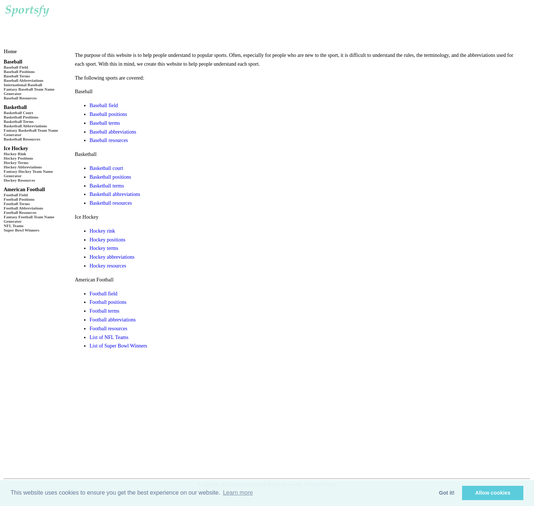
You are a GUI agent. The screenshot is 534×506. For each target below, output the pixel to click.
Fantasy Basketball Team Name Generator (31, 132)
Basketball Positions (21, 117)
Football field (103, 293)
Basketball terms (107, 186)
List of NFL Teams (109, 337)
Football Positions (19, 199)
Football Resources (20, 212)
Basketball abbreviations (115, 194)
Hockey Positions (18, 158)
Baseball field (104, 105)
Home (10, 51)
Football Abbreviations (23, 208)
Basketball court (106, 168)
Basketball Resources (22, 139)
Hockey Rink (15, 154)
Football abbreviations (113, 320)
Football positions (108, 302)
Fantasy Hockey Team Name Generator (28, 173)
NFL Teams (13, 225)
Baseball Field (16, 67)
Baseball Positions (19, 71)
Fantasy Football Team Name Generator (29, 219)
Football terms (104, 311)
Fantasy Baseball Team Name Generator (29, 91)
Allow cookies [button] (493, 493)
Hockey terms (104, 248)
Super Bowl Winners (21, 230)
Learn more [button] (238, 492)
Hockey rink (102, 231)
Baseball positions (108, 114)
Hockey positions (108, 240)
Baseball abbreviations (113, 132)
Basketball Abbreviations (25, 126)
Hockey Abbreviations (23, 167)
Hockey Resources (19, 180)
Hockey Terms (16, 162)
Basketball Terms (19, 121)
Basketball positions (110, 177)
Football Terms (17, 203)
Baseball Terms (17, 76)
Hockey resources (108, 266)
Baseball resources (109, 140)
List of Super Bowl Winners (118, 346)
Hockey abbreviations (112, 257)
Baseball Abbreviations (23, 80)
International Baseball (23, 85)
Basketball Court (18, 112)
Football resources (108, 328)
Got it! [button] (446, 493)
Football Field (16, 195)
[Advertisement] (201, 22)
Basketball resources (111, 203)
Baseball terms (105, 123)
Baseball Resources (20, 98)
